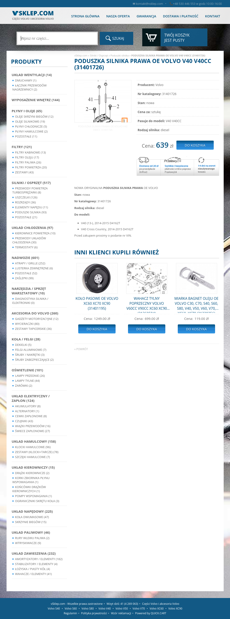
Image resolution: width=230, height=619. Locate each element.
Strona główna (85, 16)
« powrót (81, 349)
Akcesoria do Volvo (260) (35, 313)
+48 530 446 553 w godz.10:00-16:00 (197, 4)
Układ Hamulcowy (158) (34, 441)
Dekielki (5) (23, 345)
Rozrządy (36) (25, 202)
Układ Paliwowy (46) (31, 532)
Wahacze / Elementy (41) (33, 574)
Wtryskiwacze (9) (28, 543)
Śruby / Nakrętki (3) (30, 355)
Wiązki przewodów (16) (32, 426)
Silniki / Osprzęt (99, 55)
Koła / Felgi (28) (26, 339)
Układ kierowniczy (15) (33, 467)
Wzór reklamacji (121, 613)
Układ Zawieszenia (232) (34, 553)
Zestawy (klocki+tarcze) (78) (37, 452)
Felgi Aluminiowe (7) (30, 350)
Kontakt (212, 16)
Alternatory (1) (27, 411)
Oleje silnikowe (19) (30, 121)
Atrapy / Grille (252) (30, 263)
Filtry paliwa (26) (28, 162)
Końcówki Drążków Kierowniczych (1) (29, 489)
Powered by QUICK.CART (150, 613)
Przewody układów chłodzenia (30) (29, 240)
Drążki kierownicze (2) (32, 473)
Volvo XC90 (175, 608)
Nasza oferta (118, 16)
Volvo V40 (104, 608)
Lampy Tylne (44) (27, 381)
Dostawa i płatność (180, 16)
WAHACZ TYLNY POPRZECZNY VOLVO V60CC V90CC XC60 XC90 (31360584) (146, 304)
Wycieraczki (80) (27, 324)
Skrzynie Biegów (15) (31, 522)
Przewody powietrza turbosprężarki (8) (30, 190)
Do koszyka (97, 329)
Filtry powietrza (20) (31, 167)
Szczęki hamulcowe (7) (32, 457)
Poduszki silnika (120, 55)
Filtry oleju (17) (27, 157)
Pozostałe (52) (26, 273)
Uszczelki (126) (26, 197)
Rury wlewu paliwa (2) (32, 538)
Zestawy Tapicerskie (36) (33, 329)
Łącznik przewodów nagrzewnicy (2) (29, 87)
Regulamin (70, 613)
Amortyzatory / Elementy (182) (39, 559)
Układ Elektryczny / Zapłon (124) (31, 398)
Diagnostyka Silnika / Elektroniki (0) (30, 301)
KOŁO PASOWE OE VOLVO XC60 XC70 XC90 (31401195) (97, 303)
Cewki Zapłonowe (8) (31, 416)
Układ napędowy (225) (32, 511)
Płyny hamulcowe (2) (31, 131)
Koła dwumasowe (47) (32, 517)
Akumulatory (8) (28, 406)
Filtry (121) (22, 146)
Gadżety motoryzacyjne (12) (36, 319)
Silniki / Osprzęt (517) (31, 182)
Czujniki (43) (24, 421)
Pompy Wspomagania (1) (33, 496)
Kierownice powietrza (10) (35, 233)
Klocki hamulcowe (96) (33, 447)
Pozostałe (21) (26, 217)
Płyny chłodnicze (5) (31, 126)
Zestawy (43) (24, 172)
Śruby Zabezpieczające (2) (34, 360)
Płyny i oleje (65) (27, 111)
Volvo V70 (139, 608)
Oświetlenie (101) (27, 370)
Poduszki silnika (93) (31, 212)
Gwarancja (146, 16)
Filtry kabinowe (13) (30, 152)
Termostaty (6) (26, 247)
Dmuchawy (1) (25, 80)
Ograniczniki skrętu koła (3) (37, 501)
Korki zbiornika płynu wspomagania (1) (31, 480)
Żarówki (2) (23, 386)
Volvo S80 (88, 608)
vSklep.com (81, 55)
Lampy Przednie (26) (30, 376)
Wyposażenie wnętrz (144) (36, 100)
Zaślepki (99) (24, 278)
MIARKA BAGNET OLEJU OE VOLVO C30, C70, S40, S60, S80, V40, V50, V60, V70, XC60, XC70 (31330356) (196, 304)
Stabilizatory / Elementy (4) (36, 564)
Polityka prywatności (94, 613)
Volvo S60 (71, 608)
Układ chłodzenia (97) (32, 227)
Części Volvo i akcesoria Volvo (160, 604)
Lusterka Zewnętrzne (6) (34, 268)
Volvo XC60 (156, 608)
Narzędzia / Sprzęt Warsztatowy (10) (29, 290)
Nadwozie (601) (25, 257)
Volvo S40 (54, 608)
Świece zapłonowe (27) (32, 431)
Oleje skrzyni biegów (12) (34, 116)
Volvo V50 (122, 608)
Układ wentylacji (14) (32, 74)
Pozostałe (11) (26, 136)
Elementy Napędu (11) (31, 207)
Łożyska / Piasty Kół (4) (32, 569)
